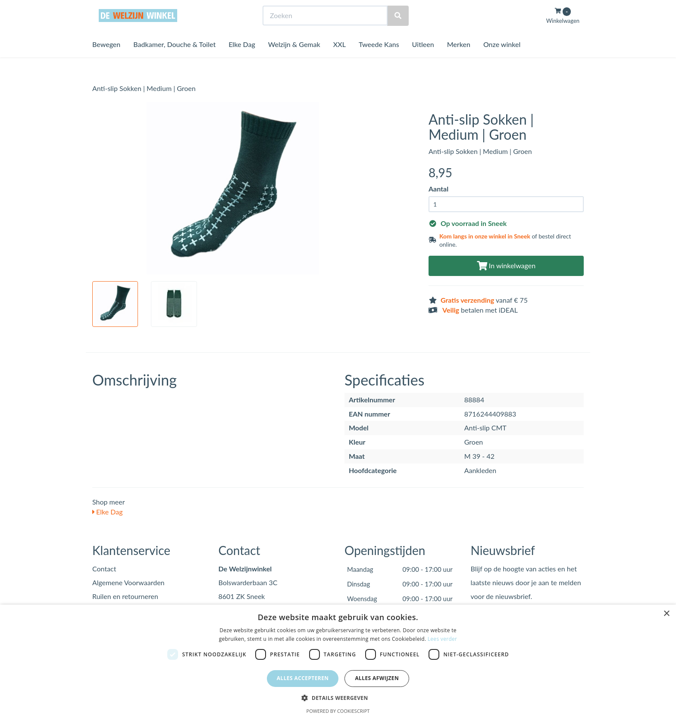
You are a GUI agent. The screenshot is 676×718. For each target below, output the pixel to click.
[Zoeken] (398, 32)
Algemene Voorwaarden (128, 582)
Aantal (438, 189)
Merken (458, 60)
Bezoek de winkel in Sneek (127, 8)
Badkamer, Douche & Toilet (174, 60)
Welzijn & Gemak (294, 60)
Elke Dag (241, 60)
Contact (104, 568)
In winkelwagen (506, 265)
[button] (338, 697)
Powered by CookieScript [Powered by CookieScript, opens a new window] (338, 711)
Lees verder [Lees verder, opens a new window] (442, 639)
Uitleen (423, 60)
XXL (339, 60)
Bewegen (106, 60)
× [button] (666, 614)
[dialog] (338, 661)
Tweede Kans (379, 60)
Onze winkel (502, 60)
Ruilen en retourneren (125, 596)
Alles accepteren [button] (303, 678)
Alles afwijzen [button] (377, 678)
